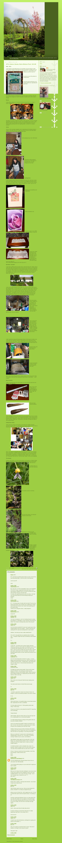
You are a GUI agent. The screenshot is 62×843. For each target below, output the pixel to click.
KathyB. (12, 617)
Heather (12, 643)
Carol (12, 625)
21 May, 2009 (13, 823)
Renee (12, 574)
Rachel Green (14, 611)
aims (12, 806)
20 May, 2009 (13, 585)
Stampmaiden (14, 586)
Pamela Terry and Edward (16, 758)
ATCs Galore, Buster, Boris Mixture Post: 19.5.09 (21, 64)
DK (11, 689)
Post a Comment (11, 834)
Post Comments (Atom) (17, 841)
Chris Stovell (13, 601)
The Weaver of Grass (15, 779)
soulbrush (13, 656)
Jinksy (12, 769)
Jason (12, 678)
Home (22, 838)
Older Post (34, 838)
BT (11, 699)
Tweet (41, 63)
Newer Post (9, 838)
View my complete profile (46, 82)
